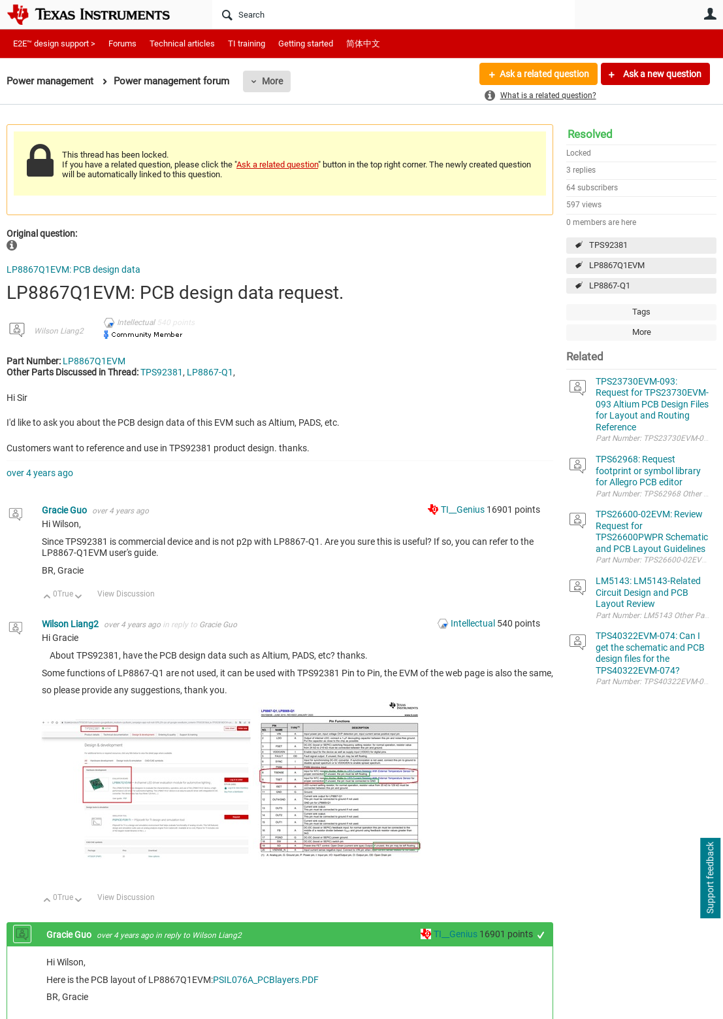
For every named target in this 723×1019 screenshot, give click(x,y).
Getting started (305, 43)
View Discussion (126, 593)
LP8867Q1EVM (617, 265)
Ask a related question (544, 74)
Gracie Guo (65, 510)
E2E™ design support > (54, 43)
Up (47, 597)
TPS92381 (608, 245)
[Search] (393, 14)
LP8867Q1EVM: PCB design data (73, 269)
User (709, 13)
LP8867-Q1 (609, 285)
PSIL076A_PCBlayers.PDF (266, 980)
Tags (641, 312)
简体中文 (363, 43)
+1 (541, 935)
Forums (122, 43)
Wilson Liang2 (59, 331)
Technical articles (182, 43)
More (272, 81)
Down (78, 597)
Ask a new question (661, 74)
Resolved (590, 134)
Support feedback (710, 878)
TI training (246, 43)
